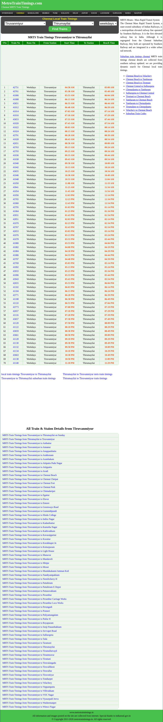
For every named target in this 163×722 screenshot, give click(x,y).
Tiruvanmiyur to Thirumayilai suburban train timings (28, 378)
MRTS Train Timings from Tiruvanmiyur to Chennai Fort (28, 483)
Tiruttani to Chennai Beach (138, 96)
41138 (15, 359)
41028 (16, 139)
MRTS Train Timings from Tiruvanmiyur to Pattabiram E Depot (31, 587)
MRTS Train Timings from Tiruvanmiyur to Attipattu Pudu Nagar (32, 463)
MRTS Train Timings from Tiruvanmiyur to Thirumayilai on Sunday (33, 435)
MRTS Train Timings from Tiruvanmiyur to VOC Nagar (28, 695)
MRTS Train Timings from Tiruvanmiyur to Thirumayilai (28, 647)
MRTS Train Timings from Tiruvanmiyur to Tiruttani (26, 659)
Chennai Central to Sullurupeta (140, 86)
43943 (16, 279)
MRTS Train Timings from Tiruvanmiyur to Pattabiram (27, 583)
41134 (15, 351)
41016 (16, 115)
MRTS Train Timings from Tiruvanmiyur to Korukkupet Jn (29, 543)
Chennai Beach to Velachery (139, 76)
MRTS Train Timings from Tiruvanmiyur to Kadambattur (28, 523)
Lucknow (104, 13)
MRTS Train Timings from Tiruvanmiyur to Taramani (26, 643)
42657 (16, 311)
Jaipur (84, 13)
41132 (15, 347)
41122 (15, 327)
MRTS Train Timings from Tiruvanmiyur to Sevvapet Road (29, 631)
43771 (16, 295)
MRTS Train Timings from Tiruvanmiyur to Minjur (25, 563)
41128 (15, 339)
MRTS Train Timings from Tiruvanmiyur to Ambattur (26, 443)
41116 (16, 315)
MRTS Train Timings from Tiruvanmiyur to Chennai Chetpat (30, 479)
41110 (16, 303)
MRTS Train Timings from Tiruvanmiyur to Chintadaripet (28, 491)
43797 (16, 259)
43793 (16, 151)
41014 (16, 111)
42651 (16, 143)
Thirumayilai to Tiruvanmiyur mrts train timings (87, 374)
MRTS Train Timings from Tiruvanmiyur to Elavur (25, 499)
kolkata (65, 13)
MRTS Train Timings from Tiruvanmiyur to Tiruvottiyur (28, 675)
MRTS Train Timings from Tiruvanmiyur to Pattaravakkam (29, 591)
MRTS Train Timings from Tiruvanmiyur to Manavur (26, 555)
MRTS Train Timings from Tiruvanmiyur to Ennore (25, 503)
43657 (16, 319)
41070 (16, 223)
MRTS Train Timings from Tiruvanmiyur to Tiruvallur (27, 671)
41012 (16, 107)
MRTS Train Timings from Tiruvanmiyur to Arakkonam (27, 455)
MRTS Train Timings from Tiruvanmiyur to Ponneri (26, 611)
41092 (16, 267)
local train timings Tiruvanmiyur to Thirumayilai (26, 374)
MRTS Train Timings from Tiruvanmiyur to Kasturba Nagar (29, 527)
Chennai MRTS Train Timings (15, 7)
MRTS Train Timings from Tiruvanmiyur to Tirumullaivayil (29, 651)
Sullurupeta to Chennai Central (140, 93)
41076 (16, 235)
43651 (16, 103)
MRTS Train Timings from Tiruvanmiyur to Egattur (26, 495)
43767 (16, 227)
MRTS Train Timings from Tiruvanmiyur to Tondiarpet (27, 679)
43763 (16, 147)
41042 (16, 167)
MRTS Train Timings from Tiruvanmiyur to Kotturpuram (28, 547)
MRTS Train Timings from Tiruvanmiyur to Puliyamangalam (30, 615)
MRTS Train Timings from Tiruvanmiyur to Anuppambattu (29, 451)
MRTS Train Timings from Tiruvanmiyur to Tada (24, 639)
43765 (16, 199)
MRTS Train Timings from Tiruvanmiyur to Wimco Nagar (29, 707)
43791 (16, 135)
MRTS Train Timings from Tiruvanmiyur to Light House (28, 551)
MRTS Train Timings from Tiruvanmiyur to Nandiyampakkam (31, 575)
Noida (128, 13)
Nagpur (138, 13)
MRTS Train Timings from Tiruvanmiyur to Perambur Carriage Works (34, 599)
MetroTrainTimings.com (22, 3)
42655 (16, 283)
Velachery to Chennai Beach (139, 110)
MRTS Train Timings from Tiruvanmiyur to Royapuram (27, 623)
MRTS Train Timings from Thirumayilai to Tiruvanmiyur (28, 439)
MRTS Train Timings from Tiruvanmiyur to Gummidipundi (29, 511)
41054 (16, 191)
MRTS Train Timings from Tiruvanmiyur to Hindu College (29, 515)
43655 (16, 171)
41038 (16, 159)
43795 (16, 207)
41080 (16, 243)
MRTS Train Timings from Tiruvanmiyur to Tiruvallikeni (28, 667)
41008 (16, 99)
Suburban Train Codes (136, 113)
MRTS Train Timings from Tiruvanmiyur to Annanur (26, 447)
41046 (16, 175)
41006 (16, 95)
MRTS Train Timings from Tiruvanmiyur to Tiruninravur (28, 655)
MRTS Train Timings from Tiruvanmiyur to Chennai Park (28, 487)
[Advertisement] (59, 65)
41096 (16, 275)
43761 (16, 91)
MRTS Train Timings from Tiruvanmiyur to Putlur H (26, 619)
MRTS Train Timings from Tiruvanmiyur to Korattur (26, 539)
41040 (16, 163)
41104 (15, 291)
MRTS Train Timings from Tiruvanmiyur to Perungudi (27, 607)
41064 (16, 211)
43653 (16, 119)
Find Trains (60, 29)
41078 (16, 239)
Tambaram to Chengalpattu (138, 103)
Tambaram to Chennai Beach (139, 100)
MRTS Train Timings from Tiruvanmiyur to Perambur (27, 595)
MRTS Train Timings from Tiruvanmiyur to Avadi (25, 471)
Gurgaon (117, 13)
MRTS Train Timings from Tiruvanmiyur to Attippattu (27, 467)
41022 (16, 127)
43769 (16, 263)
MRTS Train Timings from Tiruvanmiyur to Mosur (25, 567)
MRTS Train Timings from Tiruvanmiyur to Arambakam (28, 459)
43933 (16, 271)
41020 (16, 123)
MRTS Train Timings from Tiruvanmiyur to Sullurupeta (27, 635)
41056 (16, 195)
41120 (15, 323)
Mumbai (45, 13)
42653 (16, 231)
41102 (15, 287)
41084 (16, 251)
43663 (16, 355)
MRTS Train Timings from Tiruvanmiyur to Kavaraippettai (29, 535)
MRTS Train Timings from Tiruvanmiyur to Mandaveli (27, 559)
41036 (16, 155)
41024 (16, 131)
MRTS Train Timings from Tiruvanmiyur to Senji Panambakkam (32, 627)
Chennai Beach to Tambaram (139, 79)
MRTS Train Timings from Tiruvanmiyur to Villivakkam (28, 691)
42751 (16, 87)
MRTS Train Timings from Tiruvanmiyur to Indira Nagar (28, 519)
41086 (16, 255)
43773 (16, 307)
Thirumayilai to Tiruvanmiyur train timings (85, 378)
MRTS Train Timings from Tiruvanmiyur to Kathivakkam (28, 531)
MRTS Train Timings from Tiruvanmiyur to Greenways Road (30, 507)
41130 (15, 343)
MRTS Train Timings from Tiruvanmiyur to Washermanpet (29, 703)
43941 (16, 187)
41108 (15, 299)
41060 (16, 203)
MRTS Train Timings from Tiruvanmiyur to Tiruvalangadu (29, 663)
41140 (15, 363)
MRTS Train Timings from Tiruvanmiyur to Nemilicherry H (29, 579)
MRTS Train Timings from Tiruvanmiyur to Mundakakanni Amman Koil (35, 571)
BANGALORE (33, 13)
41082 (16, 247)
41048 (16, 179)
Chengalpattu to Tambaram (138, 89)
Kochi (94, 13)
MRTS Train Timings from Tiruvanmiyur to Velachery (27, 683)
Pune (55, 13)
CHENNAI (20, 13)
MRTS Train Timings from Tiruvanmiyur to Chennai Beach (29, 475)
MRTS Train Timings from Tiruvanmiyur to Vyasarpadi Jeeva (30, 699)
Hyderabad (7, 13)
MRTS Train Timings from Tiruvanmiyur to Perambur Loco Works (32, 603)
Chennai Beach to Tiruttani (138, 82)
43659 (16, 331)
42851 (16, 219)
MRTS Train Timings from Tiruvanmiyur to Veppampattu (28, 687)
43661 (16, 335)
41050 (16, 183)
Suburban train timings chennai (135, 56)
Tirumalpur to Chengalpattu (138, 106)
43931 (16, 215)
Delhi (75, 13)
